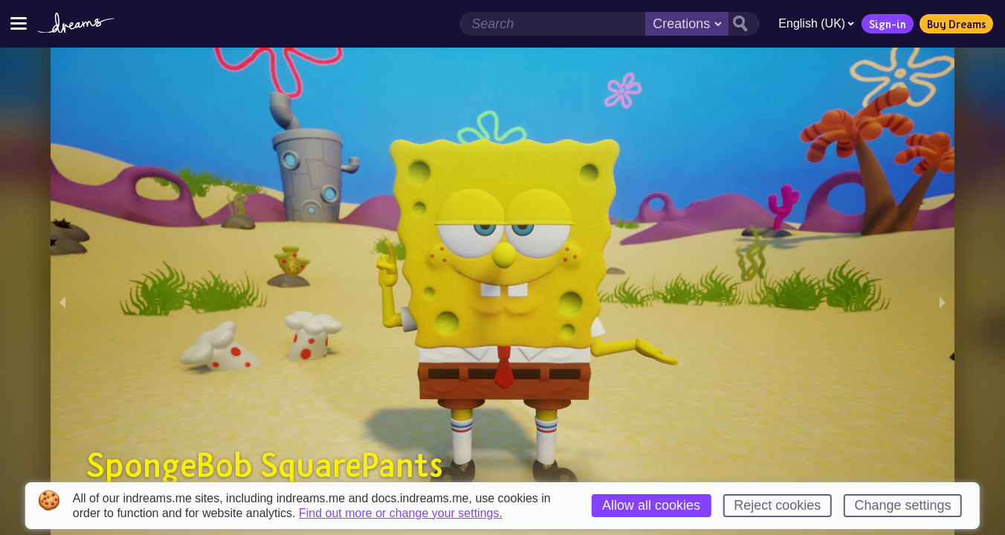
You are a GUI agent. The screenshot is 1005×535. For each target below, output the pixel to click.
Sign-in (883, 23)
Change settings (903, 505)
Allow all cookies (651, 505)
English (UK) (812, 23)
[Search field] (549, 24)
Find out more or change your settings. (401, 513)
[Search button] (740, 24)
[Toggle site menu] (18, 23)
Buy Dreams (952, 23)
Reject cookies (777, 505)
